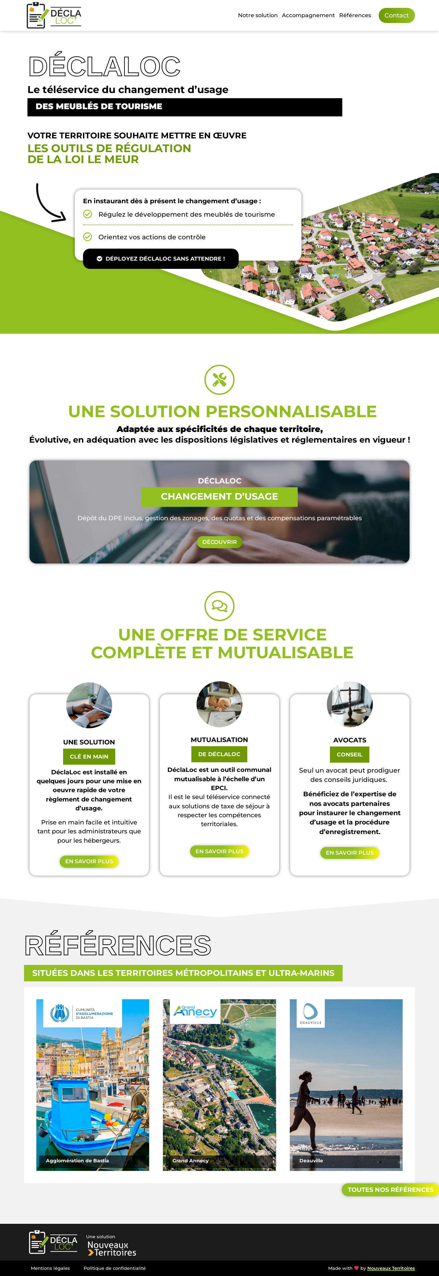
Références (355, 15)
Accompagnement (308, 15)
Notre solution (258, 15)
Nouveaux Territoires (391, 1268)
